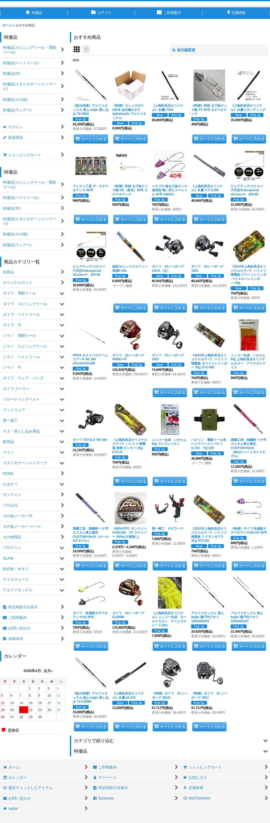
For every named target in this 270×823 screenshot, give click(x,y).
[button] (170, 741)
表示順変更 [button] (183, 50)
